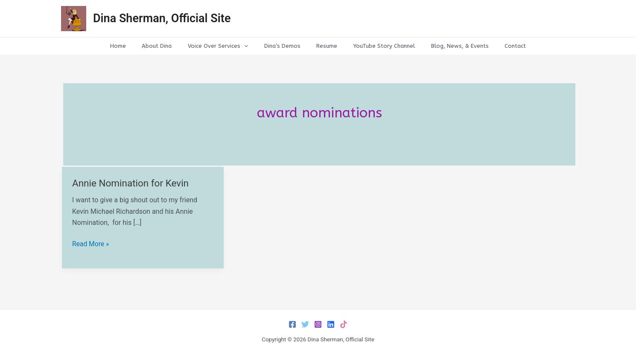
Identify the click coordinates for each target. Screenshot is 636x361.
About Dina (169, 46)
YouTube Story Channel (376, 46)
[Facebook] (292, 324)
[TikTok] (343, 324)
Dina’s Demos (284, 46)
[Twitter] (305, 324)
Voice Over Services (225, 46)
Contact (497, 46)
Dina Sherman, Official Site (161, 18)
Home (135, 46)
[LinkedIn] (331, 324)
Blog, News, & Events (447, 46)
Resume (324, 46)
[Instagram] (318, 324)
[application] (252, 46)
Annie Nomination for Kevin (131, 183)
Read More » (91, 244)
